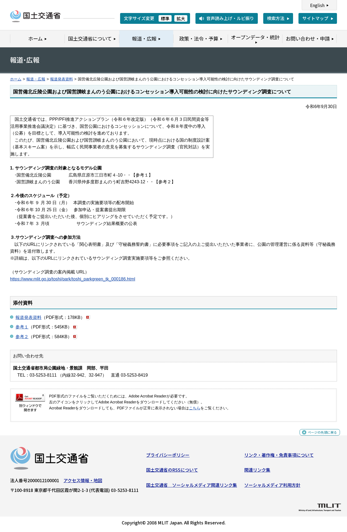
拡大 (180, 18)
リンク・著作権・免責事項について (279, 456)
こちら (194, 408)
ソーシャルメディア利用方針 (272, 487)
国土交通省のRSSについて (172, 472)
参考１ (21, 327)
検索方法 (275, 18)
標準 (165, 18)
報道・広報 (35, 79)
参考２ (21, 336)
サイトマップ (315, 18)
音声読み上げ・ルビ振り (230, 18)
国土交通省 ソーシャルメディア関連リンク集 (191, 487)
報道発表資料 (61, 79)
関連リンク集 (257, 472)
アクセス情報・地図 (82, 482)
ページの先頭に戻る (318, 437)
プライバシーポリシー (167, 456)
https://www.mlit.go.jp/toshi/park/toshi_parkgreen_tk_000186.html (72, 279)
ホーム (15, 79)
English (317, 5)
